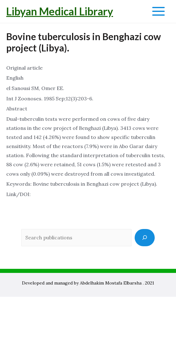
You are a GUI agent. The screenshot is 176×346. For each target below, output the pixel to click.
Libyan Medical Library (59, 11)
